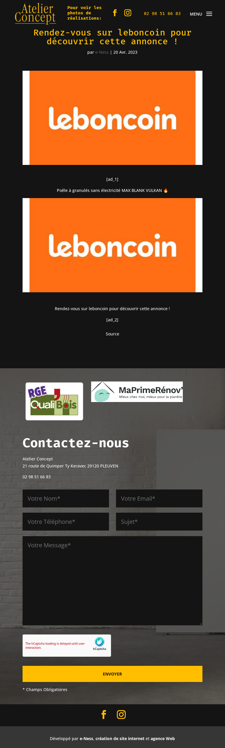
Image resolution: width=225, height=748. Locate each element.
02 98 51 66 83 (162, 13)
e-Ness (102, 52)
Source (112, 334)
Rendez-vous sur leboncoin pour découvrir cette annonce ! (112, 308)
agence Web (163, 738)
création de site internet (120, 738)
